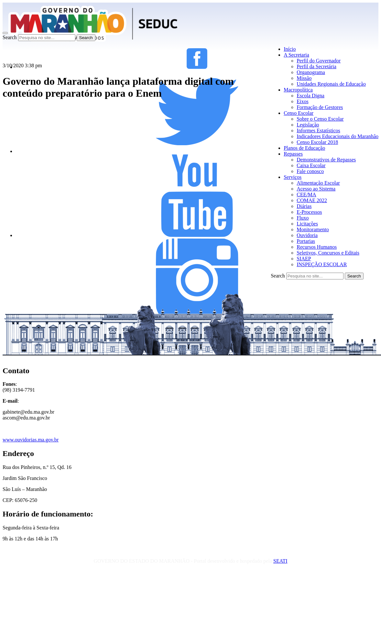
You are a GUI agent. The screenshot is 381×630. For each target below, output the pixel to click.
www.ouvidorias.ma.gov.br (31, 439)
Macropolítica (298, 89)
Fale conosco (310, 171)
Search (10, 37)
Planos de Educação (304, 148)
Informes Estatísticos (318, 130)
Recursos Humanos (317, 247)
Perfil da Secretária (316, 66)
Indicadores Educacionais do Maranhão (337, 136)
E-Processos (309, 212)
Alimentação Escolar (318, 183)
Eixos (302, 101)
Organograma (311, 72)
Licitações (307, 223)
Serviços (292, 177)
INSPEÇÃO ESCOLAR (322, 264)
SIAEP (304, 258)
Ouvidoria (307, 235)
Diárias (304, 206)
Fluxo (303, 218)
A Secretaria (296, 55)
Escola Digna (310, 95)
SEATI (280, 561)
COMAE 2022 (312, 200)
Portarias (306, 241)
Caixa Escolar (311, 165)
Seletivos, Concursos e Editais (328, 252)
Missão (304, 78)
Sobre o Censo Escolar (320, 119)
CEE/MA (306, 194)
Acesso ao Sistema (316, 188)
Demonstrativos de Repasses (326, 159)
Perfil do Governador (319, 60)
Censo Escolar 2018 (317, 142)
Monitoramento (313, 229)
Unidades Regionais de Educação (331, 84)
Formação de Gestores (320, 107)
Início (290, 49)
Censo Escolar (298, 113)
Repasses (293, 154)
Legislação (308, 124)
